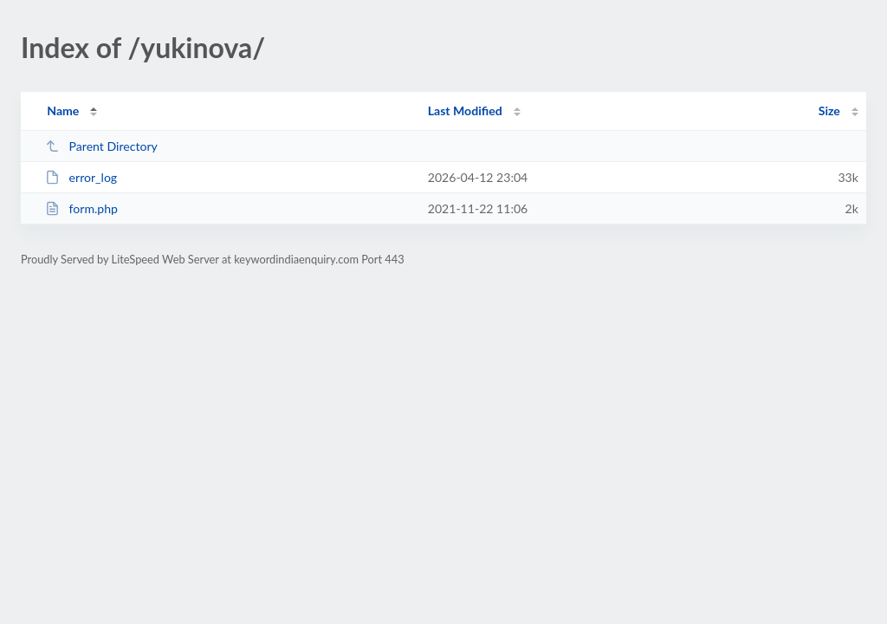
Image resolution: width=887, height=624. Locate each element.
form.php (81, 208)
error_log (81, 177)
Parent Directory (101, 146)
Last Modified (465, 110)
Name (63, 110)
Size (829, 110)
